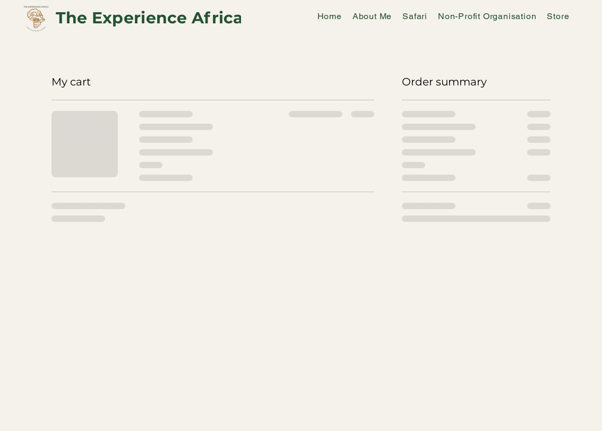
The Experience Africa (150, 18)
